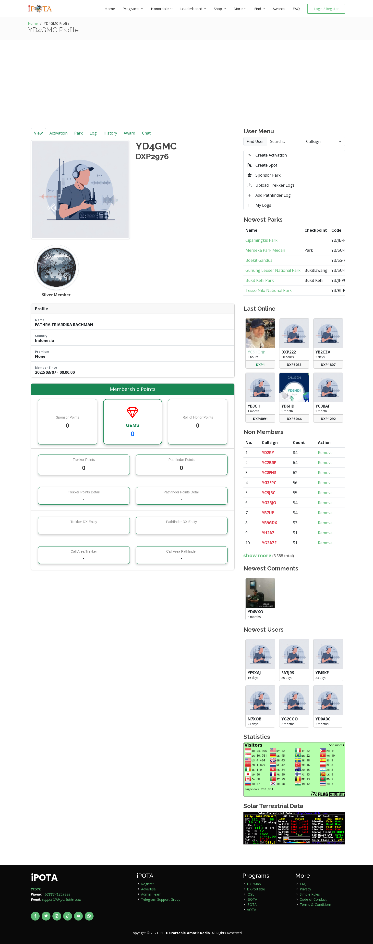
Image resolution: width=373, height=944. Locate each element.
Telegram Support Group (160, 899)
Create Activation (267, 155)
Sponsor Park (264, 175)
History (110, 133)
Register (147, 884)
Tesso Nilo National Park (268, 290)
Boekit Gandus (258, 260)
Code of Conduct (313, 899)
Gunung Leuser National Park (273, 270)
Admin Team (151, 894)
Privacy (305, 889)
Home (110, 8)
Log (93, 133)
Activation (58, 133)
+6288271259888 (56, 894)
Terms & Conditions (316, 904)
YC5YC (36, 889)
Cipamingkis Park (261, 240)
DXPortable (256, 889)
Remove (325, 452)
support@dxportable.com (61, 899)
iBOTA (252, 899)
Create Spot (262, 165)
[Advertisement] (187, 91)
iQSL (250, 894)
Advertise (148, 889)
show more (257, 555)
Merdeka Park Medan (265, 250)
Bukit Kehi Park (259, 280)
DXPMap (254, 884)
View (38, 133)
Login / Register (326, 8)
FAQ (296, 8)
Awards (279, 8)
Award (129, 133)
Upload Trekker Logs (271, 185)
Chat (146, 133)
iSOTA (252, 904)
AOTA (251, 909)
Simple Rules (310, 894)
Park (78, 133)
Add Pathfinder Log (269, 195)
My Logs (259, 205)
